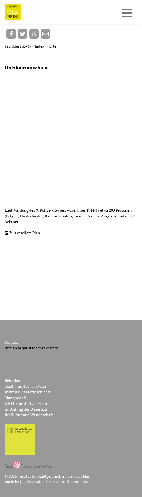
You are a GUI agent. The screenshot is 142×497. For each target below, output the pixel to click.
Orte (52, 46)
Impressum (55, 481)
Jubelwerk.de (31, 481)
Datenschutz (77, 481)
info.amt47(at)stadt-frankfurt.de (32, 348)
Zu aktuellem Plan (24, 232)
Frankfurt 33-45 (18, 46)
